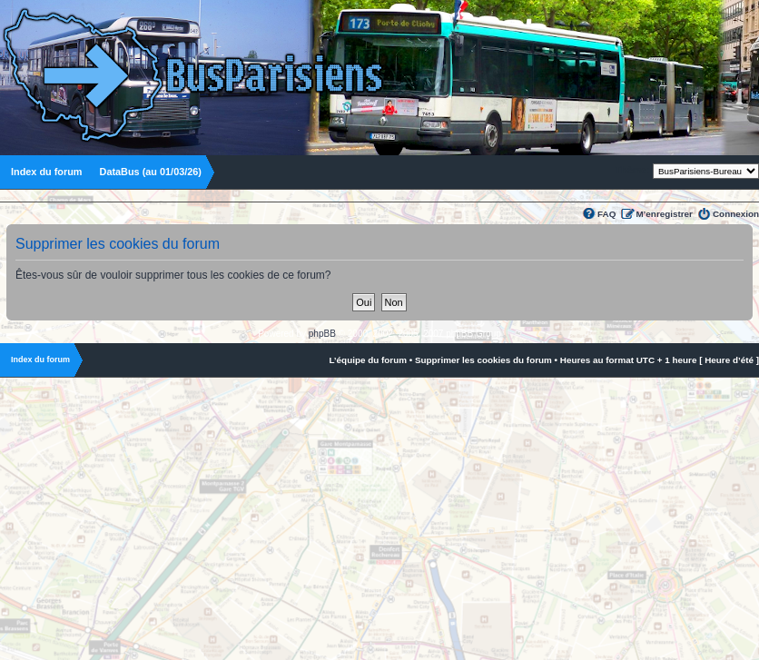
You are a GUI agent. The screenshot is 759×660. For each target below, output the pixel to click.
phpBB (322, 334)
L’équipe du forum (368, 360)
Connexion (736, 214)
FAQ (606, 214)
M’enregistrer (664, 214)
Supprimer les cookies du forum (483, 360)
